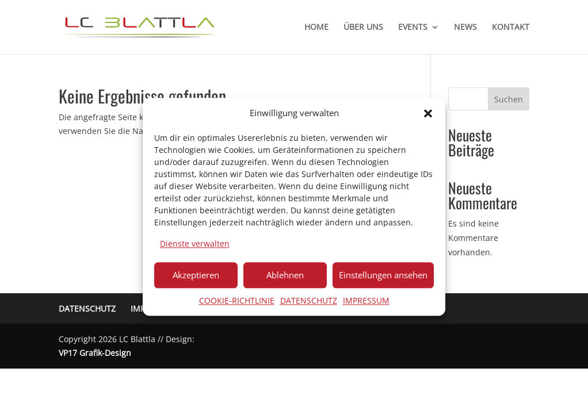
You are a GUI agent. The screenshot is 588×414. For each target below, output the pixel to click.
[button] (428, 113)
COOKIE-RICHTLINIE (236, 300)
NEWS (465, 27)
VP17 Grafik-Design (95, 352)
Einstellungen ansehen (383, 275)
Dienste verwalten (195, 243)
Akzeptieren (196, 275)
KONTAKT (510, 27)
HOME (316, 27)
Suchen (508, 99)
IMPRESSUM (366, 300)
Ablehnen (285, 275)
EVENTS (412, 27)
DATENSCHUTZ (308, 300)
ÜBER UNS (363, 27)
